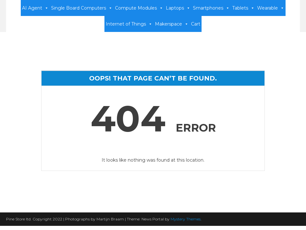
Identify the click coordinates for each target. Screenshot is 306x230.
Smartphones (211, 8)
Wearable (270, 8)
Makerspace (171, 24)
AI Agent (35, 8)
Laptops (178, 8)
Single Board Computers (81, 8)
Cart (195, 24)
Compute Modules (139, 8)
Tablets (243, 8)
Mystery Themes (186, 219)
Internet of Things (129, 24)
